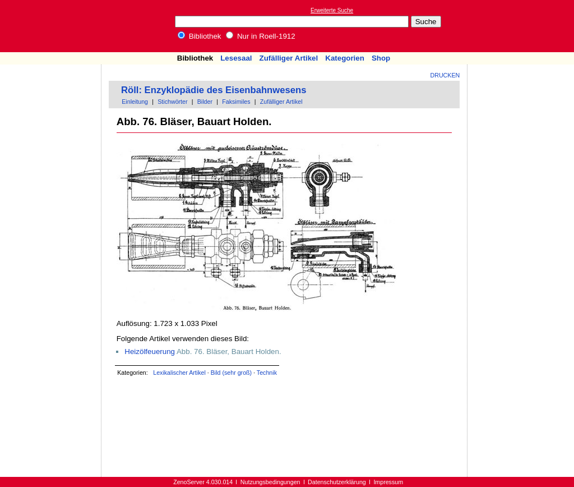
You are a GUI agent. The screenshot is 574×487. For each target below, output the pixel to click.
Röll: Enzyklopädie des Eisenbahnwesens (213, 90)
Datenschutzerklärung (337, 482)
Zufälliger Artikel (289, 58)
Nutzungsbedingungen (270, 482)
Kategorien (344, 58)
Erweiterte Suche (332, 10)
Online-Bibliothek (53, 26)
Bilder (204, 101)
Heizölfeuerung (149, 351)
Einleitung (135, 101)
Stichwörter (172, 101)
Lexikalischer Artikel (179, 372)
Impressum (388, 482)
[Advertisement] (522, 26)
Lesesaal (236, 58)
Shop (381, 58)
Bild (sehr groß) (231, 372)
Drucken (445, 75)
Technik (267, 372)
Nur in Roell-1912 (260, 36)
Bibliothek (199, 36)
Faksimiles (236, 101)
